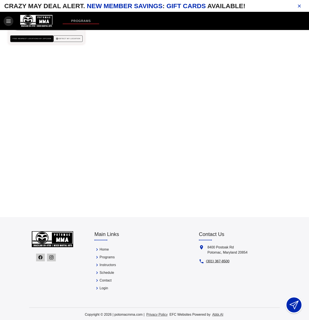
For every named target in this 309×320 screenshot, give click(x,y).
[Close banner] (299, 6)
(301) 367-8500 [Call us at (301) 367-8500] (217, 260)
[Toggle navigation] (8, 21)
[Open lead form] (294, 305)
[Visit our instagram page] (51, 257)
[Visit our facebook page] (40, 257)
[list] (118, 269)
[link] (118, 250)
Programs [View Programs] (81, 21)
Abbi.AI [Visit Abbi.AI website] (217, 314)
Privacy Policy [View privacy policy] (157, 314)
